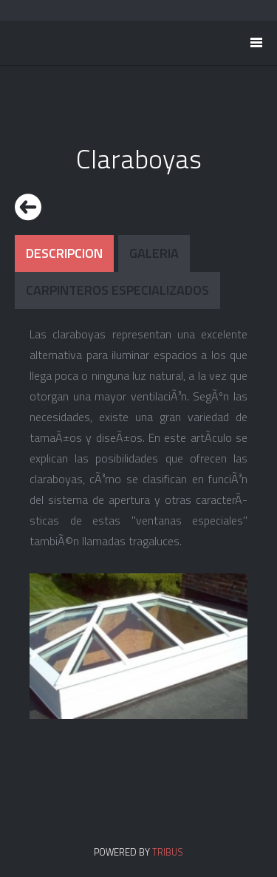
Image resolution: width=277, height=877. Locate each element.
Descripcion (64, 253)
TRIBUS (167, 851)
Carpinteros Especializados (117, 290)
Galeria (154, 253)
